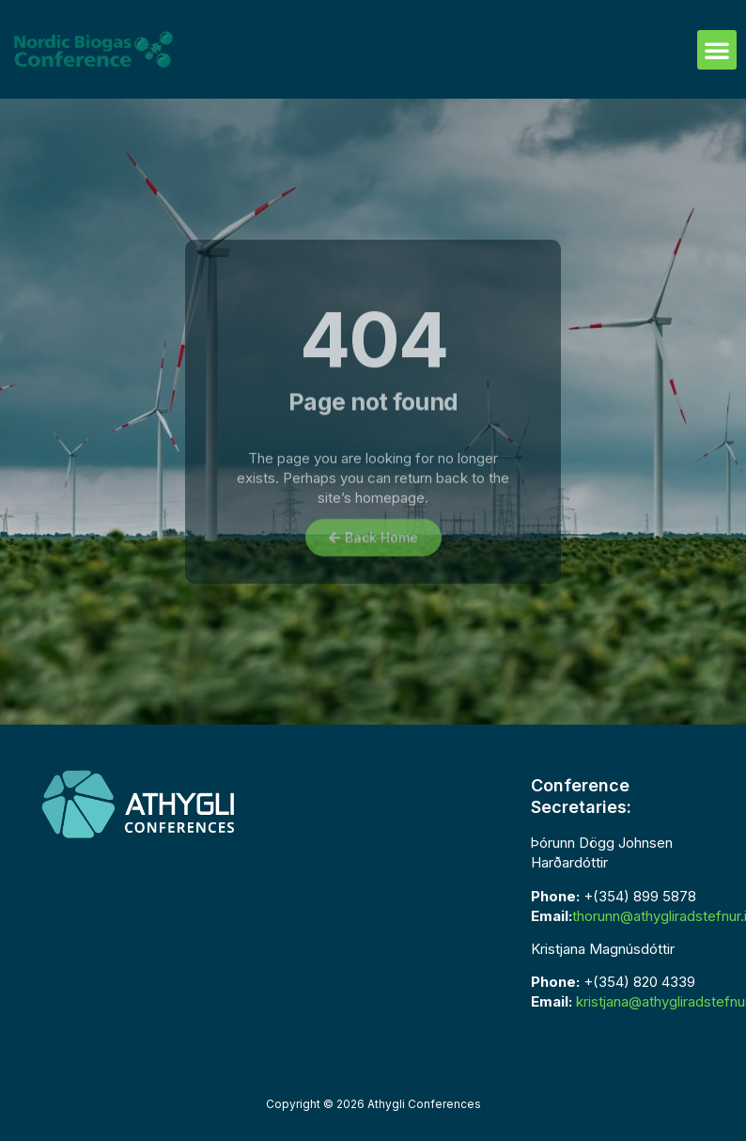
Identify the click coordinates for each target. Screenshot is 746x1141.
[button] (717, 50)
